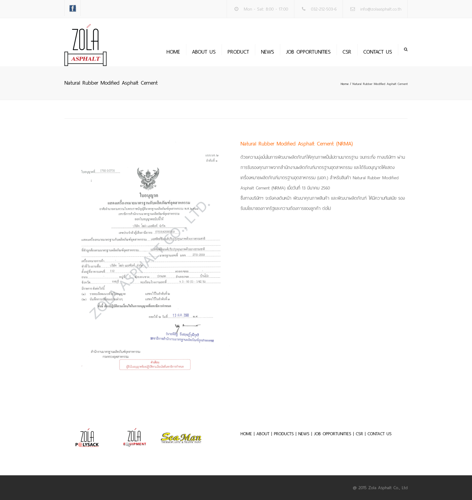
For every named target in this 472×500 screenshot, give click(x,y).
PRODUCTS (284, 434)
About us (204, 52)
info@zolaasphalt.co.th (380, 9)
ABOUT (262, 434)
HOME (246, 434)
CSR (347, 52)
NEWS (303, 434)
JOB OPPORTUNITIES (308, 52)
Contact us (377, 52)
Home (173, 52)
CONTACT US (380, 434)
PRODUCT (238, 52)
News (267, 52)
